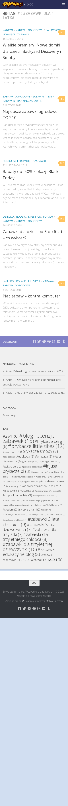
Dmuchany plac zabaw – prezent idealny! (40, 392)
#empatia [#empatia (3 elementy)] (43, 456)
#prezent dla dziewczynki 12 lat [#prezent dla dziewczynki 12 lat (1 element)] (18, 500)
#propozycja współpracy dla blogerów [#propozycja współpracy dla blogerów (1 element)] (30, 505)
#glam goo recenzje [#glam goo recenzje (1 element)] (50, 461)
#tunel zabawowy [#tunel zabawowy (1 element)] (56, 514)
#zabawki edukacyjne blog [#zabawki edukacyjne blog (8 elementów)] (29, 551)
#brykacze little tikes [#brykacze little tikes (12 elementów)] (36, 446)
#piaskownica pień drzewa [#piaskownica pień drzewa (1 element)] (48, 491)
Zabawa (8, 30)
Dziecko (8, 216)
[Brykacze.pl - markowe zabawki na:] (34, 341)
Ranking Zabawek (29, 101)
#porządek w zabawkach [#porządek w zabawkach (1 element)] (45, 495)
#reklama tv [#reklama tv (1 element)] (55, 505)
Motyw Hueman (54, 601)
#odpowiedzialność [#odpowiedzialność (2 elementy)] (35, 486)
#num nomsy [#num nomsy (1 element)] (13, 486)
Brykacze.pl (10, 415)
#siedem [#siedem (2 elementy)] (10, 509)
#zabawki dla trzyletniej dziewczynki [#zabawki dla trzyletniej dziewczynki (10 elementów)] (27, 546)
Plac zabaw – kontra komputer (32, 296)
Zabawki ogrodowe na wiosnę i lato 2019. (38, 371)
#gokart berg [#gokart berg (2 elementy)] (12, 466)
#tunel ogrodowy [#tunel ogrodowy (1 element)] (37, 514)
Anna (9, 379)
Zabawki (23, 34)
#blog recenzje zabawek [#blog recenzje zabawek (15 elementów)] (29, 438)
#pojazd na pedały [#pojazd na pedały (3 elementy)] (17, 495)
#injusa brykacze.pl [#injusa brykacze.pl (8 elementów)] (30, 468)
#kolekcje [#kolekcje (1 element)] (34, 481)
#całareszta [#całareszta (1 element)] (9, 457)
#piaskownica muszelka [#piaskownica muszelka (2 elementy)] (18, 490)
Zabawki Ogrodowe (29, 30)
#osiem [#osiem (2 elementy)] (55, 486)
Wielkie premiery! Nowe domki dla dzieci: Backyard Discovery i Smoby (33, 51)
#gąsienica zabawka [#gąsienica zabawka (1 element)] (32, 467)
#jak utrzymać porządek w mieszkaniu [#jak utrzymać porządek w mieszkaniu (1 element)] (30, 477)
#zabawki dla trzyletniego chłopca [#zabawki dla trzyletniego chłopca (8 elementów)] (25, 536)
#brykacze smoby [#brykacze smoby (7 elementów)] (39, 451)
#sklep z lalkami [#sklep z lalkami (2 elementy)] (29, 509)
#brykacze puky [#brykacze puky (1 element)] (11, 452)
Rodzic (21, 216)
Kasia (9, 392)
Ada (8, 371)
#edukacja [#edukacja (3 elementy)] (25, 456)
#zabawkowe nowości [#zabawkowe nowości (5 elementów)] (41, 559)
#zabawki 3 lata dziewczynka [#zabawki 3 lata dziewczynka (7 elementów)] (29, 527)
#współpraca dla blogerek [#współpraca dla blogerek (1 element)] (15, 520)
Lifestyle (34, 216)
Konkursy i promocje (17, 161)
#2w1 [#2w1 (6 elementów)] (10, 436)
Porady (48, 216)
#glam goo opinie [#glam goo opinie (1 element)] (30, 461)
